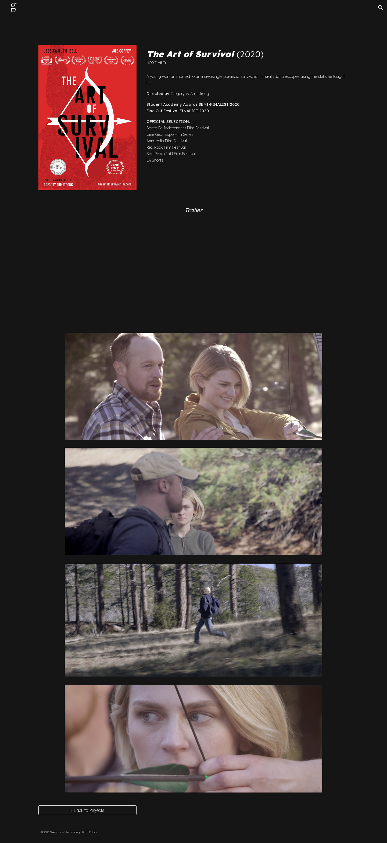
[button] (380, 7)
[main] (246, 57)
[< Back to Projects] (87, 810)
